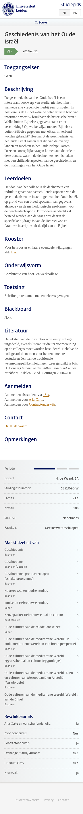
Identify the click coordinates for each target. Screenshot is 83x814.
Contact (63, 800)
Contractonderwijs (42, 404)
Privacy (49, 800)
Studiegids (70, 4)
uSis (46, 395)
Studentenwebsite (27, 800)
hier (13, 252)
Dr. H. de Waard (15, 426)
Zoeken (43, 22)
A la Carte (36, 399)
